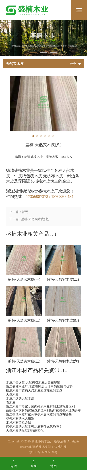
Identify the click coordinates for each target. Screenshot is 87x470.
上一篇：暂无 (18, 212)
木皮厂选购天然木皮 (20, 398)
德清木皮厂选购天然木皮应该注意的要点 (34, 390)
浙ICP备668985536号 (43, 452)
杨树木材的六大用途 (20, 418)
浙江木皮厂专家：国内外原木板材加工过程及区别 (40, 406)
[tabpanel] (43, 38)
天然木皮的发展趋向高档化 (25, 430)
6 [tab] (53, 136)
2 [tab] (43, 52)
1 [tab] (33, 52)
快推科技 (60, 446)
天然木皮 (12, 394)
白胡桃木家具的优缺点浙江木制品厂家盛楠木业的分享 (43, 410)
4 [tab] (45, 136)
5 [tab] (49, 136)
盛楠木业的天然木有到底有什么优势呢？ (34, 426)
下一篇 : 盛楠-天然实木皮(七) (29, 219)
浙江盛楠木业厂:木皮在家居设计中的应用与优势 (39, 386)
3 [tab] (53, 52)
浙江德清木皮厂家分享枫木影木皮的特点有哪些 (39, 414)
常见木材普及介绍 (18, 422)
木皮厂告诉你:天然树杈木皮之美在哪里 (33, 382)
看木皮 (10, 402)
